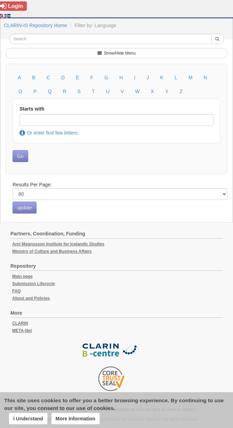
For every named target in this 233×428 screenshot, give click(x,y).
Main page (22, 276)
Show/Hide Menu (117, 53)
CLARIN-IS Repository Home (35, 25)
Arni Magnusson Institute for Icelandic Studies (58, 244)
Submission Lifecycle (33, 283)
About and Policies (31, 298)
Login (11, 6)
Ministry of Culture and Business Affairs (52, 251)
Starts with (32, 109)
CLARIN (20, 323)
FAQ (16, 291)
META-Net (22, 330)
